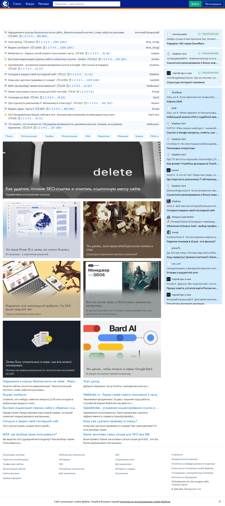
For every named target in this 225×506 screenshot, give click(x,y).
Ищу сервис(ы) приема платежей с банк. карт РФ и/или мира (193, 257)
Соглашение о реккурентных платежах (192, 472)
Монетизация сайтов (14, 468)
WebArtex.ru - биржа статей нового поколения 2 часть (41, 53)
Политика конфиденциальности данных (193, 463)
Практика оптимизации (15, 459)
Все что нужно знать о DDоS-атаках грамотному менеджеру (118, 304)
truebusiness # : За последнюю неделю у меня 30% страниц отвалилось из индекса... (193, 237)
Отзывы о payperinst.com (182, 272)
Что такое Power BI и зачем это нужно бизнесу (37, 249)
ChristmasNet (177, 34)
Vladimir (154, 74)
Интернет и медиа (125, 468)
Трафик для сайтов (13, 464)
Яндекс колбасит (19, 47)
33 (40, 68)
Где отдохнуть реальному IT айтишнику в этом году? (40, 103)
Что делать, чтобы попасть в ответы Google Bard (119, 369)
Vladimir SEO (177, 54)
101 (118, 59)
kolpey (155, 53)
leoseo (155, 103)
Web (87, 136)
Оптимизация (29, 136)
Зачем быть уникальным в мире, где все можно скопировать (39, 364)
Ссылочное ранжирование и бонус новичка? (193, 62)
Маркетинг (104, 136)
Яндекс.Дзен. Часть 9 (21, 108)
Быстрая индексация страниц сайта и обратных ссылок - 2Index (47, 59)
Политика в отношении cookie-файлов (192, 468)
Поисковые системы (13, 454)
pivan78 (173, 248)
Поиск (9, 136)
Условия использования (184, 459)
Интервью (64, 459)
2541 (56, 42)
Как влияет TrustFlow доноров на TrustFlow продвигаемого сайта (193, 163)
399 (39, 36)
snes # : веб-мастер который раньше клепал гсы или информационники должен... (193, 206)
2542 (62, 42)
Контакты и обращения (184, 477)
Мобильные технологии (72, 454)
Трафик (49, 136)
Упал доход (15, 42)
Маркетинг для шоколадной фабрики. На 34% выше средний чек (38, 307)
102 (123, 59)
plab (171, 108)
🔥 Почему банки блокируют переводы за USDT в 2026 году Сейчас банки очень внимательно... (193, 221)
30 (36, 118)
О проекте (177, 454)
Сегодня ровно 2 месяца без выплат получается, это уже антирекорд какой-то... (193, 268)
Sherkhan (174, 92)
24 (89, 85)
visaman (154, 65)
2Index (155, 59)
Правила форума (12, 478)
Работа (155, 136)
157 (53, 127)
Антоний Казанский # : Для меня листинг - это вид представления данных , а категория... (193, 299)
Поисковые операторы (181, 148)
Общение (123, 136)
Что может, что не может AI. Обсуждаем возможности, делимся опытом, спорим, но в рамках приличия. (65, 125)
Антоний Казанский (147, 32)
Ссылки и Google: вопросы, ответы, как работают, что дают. (193, 132)
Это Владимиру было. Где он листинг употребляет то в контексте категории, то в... (193, 77)
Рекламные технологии (71, 468)
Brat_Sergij (152, 42)
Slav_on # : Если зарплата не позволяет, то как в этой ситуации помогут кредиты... (193, 97)
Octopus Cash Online (180, 217)
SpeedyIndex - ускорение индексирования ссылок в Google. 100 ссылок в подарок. (58, 65)
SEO (61, 464)
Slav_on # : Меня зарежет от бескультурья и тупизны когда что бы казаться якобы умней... (193, 112)
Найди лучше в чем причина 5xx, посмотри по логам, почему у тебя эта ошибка (193, 39)
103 (109, 103)
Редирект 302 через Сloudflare (185, 43)
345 (71, 108)
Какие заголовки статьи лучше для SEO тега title (38, 91)
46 (107, 53)
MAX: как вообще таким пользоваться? (32, 85)
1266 (63, 47)
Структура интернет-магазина (186, 82)
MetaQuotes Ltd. (192, 489)
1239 (89, 80)
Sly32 (156, 97)
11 (86, 74)
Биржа (139, 136)
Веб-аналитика (67, 473)
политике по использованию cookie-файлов (145, 501)
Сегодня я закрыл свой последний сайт (32, 74)
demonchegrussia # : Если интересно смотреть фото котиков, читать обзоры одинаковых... (193, 190)
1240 (95, 80)
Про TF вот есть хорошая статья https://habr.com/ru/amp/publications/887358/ (193, 159)
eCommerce (121, 473)
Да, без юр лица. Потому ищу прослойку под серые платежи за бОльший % (193, 252)
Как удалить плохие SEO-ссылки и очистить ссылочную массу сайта (73, 188)
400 (44, 36)
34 (58, 97)
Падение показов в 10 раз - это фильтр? (191, 241)
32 (36, 68)
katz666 (154, 80)
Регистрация (213, 4)
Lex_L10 (173, 263)
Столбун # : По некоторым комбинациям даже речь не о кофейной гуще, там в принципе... (193, 143)
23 (85, 85)
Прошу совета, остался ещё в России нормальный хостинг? (193, 288)
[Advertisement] (112, 18)
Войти (195, 4)
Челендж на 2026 (19, 97)
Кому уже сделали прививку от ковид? (32, 80)
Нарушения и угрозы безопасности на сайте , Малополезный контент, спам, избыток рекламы (66, 32)
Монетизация (69, 136)
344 (66, 108)
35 (62, 97)
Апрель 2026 (174, 101)
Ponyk (155, 91)
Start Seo (153, 114)
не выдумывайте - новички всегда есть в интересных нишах (193, 58)
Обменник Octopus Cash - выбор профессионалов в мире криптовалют (193, 225)
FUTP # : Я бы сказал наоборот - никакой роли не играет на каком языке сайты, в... (193, 128)
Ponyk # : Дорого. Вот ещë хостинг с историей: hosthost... (193, 283)
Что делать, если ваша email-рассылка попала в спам (119, 248)
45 (103, 53)
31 (40, 118)
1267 (69, 47)
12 (89, 74)
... (35, 36)
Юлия (155, 108)
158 (58, 127)
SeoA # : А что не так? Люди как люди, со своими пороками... (193, 175)
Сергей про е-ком (179, 73)
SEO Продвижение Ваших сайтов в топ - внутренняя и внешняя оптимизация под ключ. (61, 114)
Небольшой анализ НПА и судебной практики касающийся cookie (193, 117)
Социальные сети (124, 459)
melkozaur (153, 85)
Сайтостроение (11, 473)
